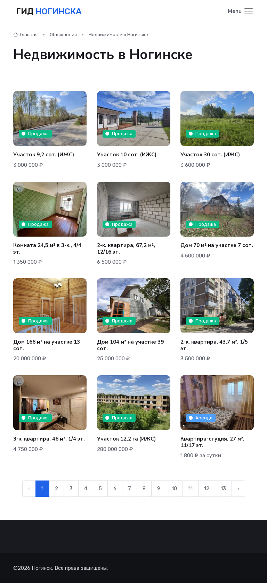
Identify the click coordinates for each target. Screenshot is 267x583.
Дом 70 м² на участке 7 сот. (216, 245)
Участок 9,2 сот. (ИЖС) (43, 154)
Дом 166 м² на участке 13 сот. (46, 345)
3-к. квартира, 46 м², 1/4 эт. (49, 438)
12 (206, 488)
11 (190, 488)
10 (174, 488)
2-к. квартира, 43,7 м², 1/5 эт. (214, 345)
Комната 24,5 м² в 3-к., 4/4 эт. (47, 248)
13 (223, 488)
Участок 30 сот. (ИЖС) (210, 154)
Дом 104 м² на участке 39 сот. (130, 345)
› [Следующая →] (238, 488)
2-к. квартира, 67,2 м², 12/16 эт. (126, 248)
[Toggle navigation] (241, 12)
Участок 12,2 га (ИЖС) (126, 438)
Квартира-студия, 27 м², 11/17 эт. (212, 442)
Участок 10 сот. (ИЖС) (126, 154)
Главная (25, 34)
